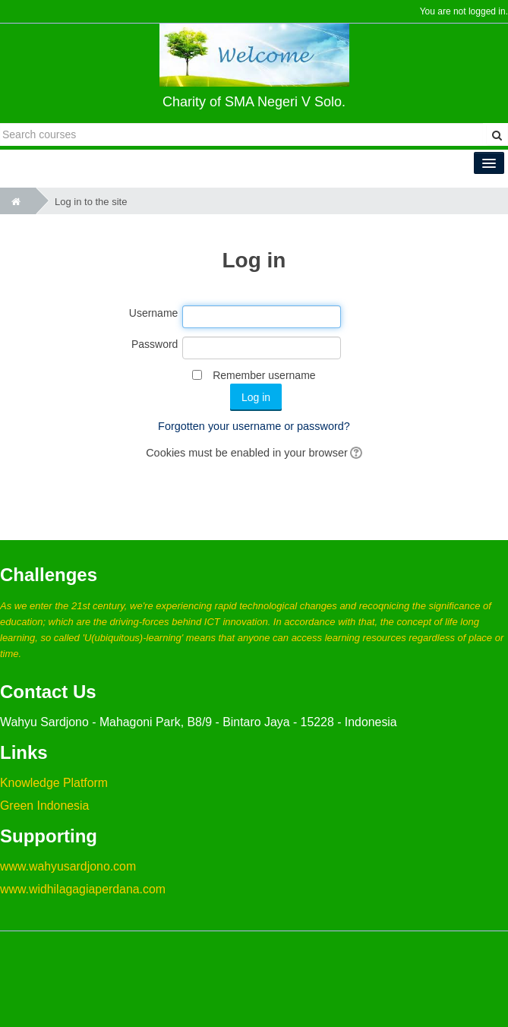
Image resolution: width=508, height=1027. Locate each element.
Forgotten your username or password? (254, 426)
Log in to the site (91, 201)
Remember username (264, 375)
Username (153, 313)
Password (154, 344)
